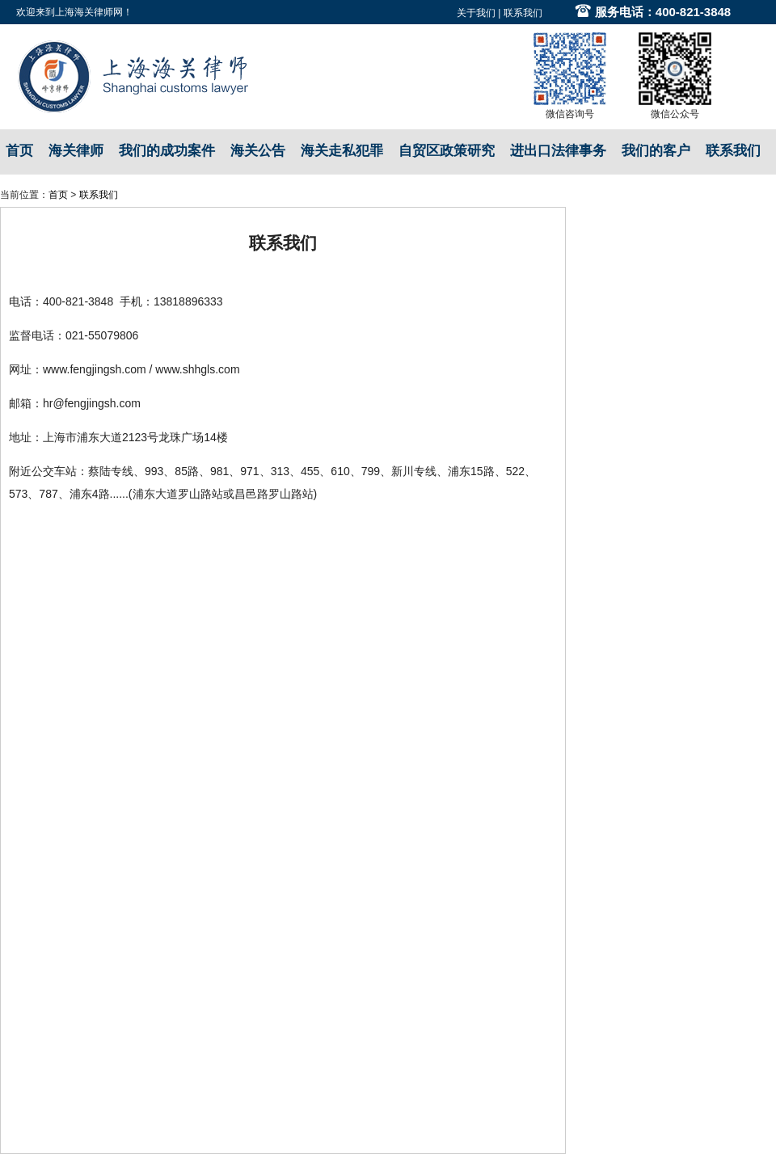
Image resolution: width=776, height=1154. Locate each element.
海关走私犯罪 (342, 150)
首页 (19, 150)
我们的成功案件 (167, 150)
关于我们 (476, 13)
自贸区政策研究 (447, 150)
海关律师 (75, 150)
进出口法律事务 (558, 150)
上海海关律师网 (89, 12)
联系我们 (523, 13)
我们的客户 (656, 150)
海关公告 (257, 150)
